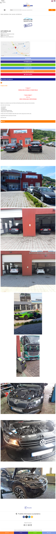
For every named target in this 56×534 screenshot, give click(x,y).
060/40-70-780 (6, 35)
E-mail (41, 530)
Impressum (32, 530)
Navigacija (49, 532)
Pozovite (28, 507)
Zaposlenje (28, 530)
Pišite (21, 532)
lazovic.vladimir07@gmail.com (8, 36)
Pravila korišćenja (37, 530)
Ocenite (35, 532)
